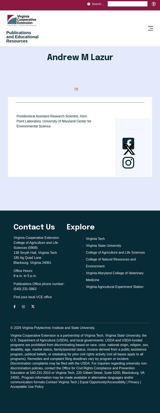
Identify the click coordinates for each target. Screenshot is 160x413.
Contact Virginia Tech (61, 382)
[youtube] (92, 399)
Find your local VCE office (33, 297)
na (76, 88)
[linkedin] (87, 399)
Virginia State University (103, 245)
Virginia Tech (95, 239)
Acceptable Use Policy (27, 386)
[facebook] (72, 399)
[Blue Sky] (67, 399)
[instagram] (82, 399)
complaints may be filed (49, 363)
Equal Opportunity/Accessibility (103, 382)
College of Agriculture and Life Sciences (115, 252)
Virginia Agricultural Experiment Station (114, 287)
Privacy (133, 382)
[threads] (77, 399)
